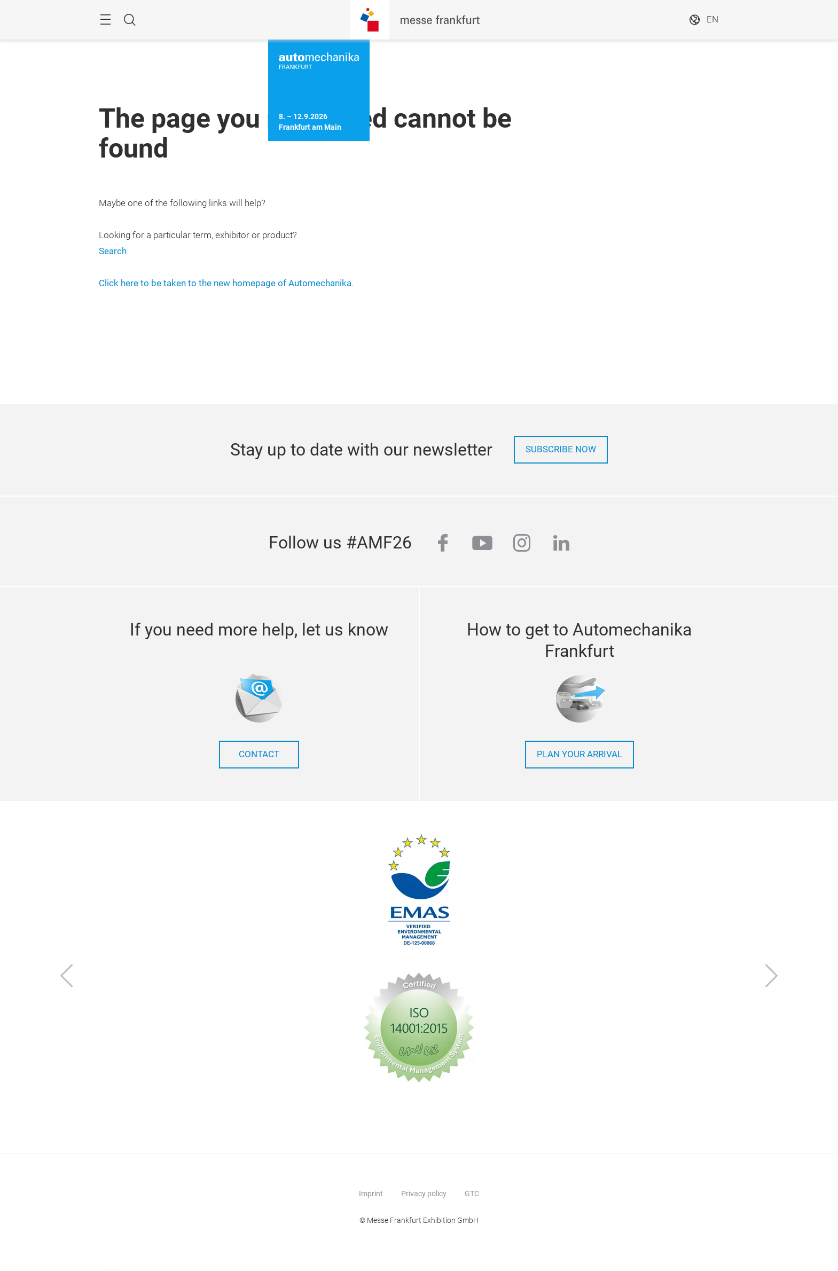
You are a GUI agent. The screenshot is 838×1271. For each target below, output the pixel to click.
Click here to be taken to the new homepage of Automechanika (225, 283)
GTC (472, 1193)
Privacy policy (424, 1193)
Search (113, 251)
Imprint (371, 1193)
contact (259, 754)
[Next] (772, 977)
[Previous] (67, 977)
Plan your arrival (579, 754)
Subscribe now (561, 449)
